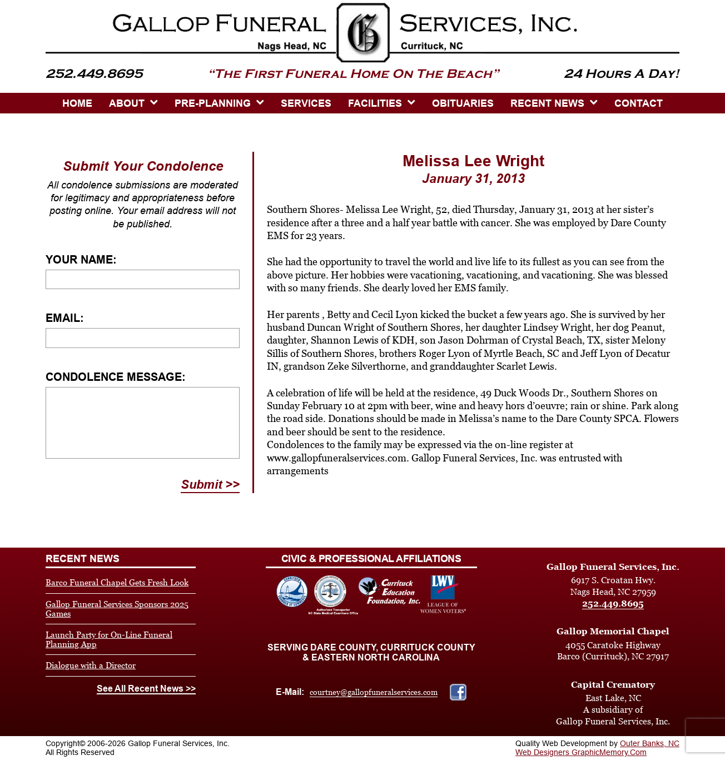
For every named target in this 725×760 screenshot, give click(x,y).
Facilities (375, 103)
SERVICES (306, 103)
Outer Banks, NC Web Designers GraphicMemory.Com (597, 748)
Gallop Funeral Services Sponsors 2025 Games (117, 608)
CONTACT (638, 103)
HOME (77, 103)
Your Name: (81, 260)
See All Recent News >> (146, 688)
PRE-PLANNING (213, 103)
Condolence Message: (116, 377)
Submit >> (210, 484)
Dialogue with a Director (91, 665)
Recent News (547, 103)
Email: (65, 318)
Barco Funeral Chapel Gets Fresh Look (117, 582)
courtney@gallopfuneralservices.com (374, 692)
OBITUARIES (463, 103)
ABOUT (127, 103)
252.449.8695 (613, 603)
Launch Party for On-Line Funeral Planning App (109, 639)
